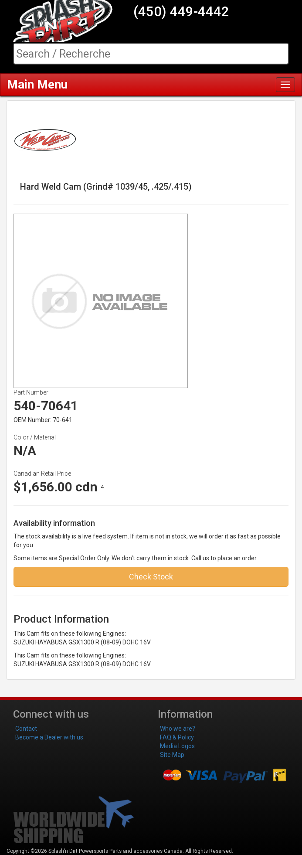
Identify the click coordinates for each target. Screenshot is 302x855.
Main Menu (37, 84)
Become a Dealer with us (49, 737)
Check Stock (151, 576)
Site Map (172, 754)
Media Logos (177, 746)
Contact (26, 728)
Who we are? (177, 728)
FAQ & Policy (177, 737)
